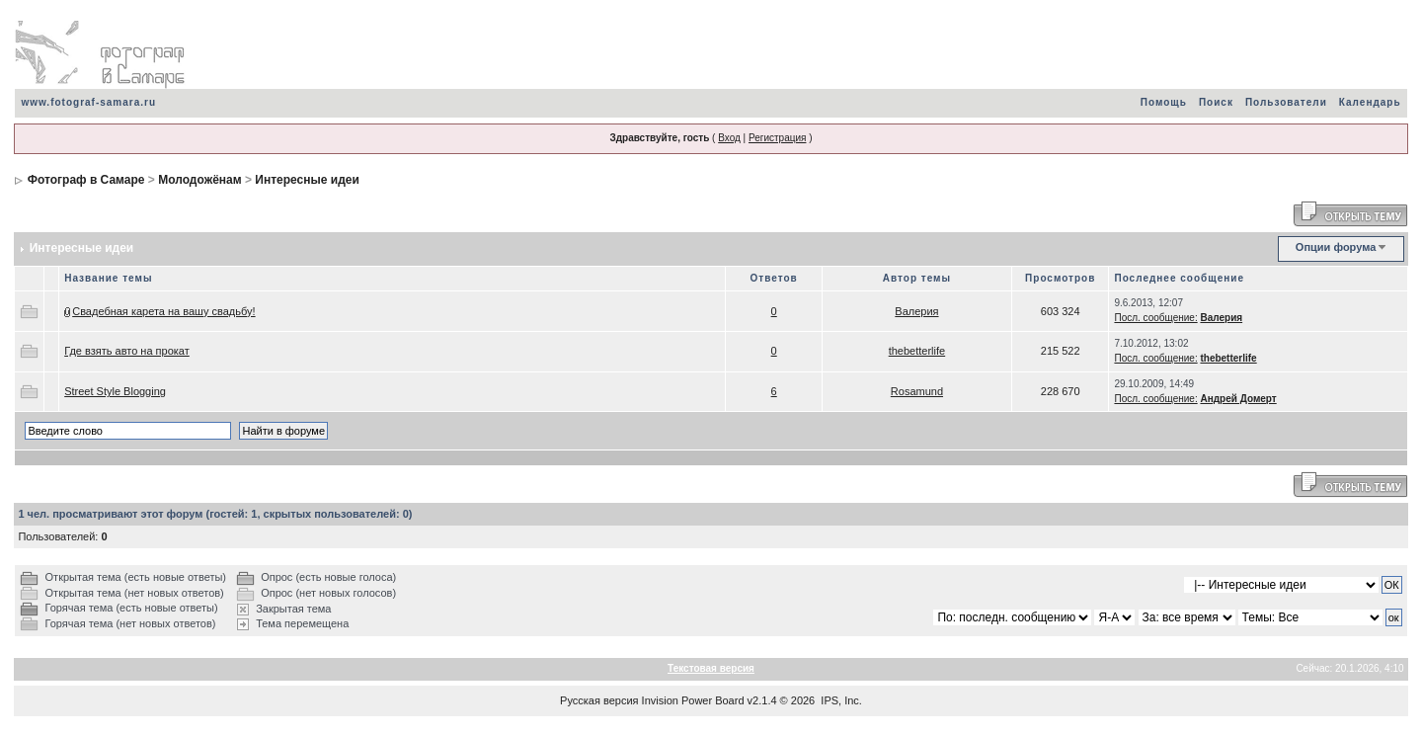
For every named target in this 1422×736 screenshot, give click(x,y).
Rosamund (917, 391)
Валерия (916, 311)
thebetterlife (917, 351)
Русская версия (599, 700)
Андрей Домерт (1238, 398)
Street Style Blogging (115, 391)
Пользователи (1286, 102)
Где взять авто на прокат (127, 351)
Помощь (1164, 102)
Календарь (1370, 102)
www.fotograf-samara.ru (88, 102)
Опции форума (1336, 247)
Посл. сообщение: (1155, 317)
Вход (729, 137)
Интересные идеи (307, 180)
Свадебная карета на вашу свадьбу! (163, 311)
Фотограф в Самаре (86, 180)
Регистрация (777, 137)
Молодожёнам (199, 180)
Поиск (1216, 102)
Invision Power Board (693, 700)
